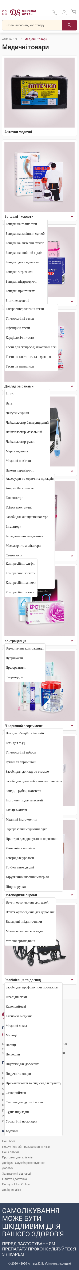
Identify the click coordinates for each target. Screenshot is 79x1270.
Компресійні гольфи (20, 563)
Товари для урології (20, 858)
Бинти (10, 393)
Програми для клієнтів (17, 1157)
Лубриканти (14, 658)
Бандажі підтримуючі (21, 281)
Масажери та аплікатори (23, 545)
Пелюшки (13, 1054)
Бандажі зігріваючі (19, 272)
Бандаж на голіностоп (21, 224)
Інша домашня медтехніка (24, 536)
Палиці (11, 1045)
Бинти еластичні (17, 300)
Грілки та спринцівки (21, 762)
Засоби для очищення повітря (27, 517)
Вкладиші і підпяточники (24, 921)
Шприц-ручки (16, 886)
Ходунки (12, 1131)
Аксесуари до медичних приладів (30, 478)
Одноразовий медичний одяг (26, 829)
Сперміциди (14, 677)
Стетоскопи (14, 555)
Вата (9, 403)
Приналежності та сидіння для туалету (33, 1083)
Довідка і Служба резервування (23, 1163)
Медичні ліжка (16, 1026)
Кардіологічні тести (20, 337)
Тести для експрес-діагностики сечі (31, 347)
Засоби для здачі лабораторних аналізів (34, 781)
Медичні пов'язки (18, 460)
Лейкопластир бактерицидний (27, 422)
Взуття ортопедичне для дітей (27, 902)
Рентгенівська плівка (20, 848)
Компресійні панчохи (21, 582)
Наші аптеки (10, 1152)
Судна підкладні (17, 1112)
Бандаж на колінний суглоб (25, 233)
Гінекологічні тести (20, 318)
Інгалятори (13, 526)
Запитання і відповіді (16, 1173)
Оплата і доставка (14, 1179)
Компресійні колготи (20, 573)
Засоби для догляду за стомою (27, 771)
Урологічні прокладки (21, 1121)
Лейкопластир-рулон (20, 441)
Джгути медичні (17, 413)
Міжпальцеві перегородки (24, 931)
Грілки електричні (19, 507)
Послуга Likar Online (16, 1184)
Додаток (7, 1168)
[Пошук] (69, 25)
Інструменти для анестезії (24, 800)
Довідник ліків (11, 1189)
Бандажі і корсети (18, 217)
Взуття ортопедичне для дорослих (30, 912)
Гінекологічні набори (21, 752)
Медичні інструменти (21, 819)
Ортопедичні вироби (20, 895)
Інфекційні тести (18, 328)
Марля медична (17, 451)
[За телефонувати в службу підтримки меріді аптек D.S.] (54, 14)
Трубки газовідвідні (20, 867)
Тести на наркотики (20, 366)
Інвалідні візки (16, 997)
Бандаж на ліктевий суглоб (25, 243)
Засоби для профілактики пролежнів (32, 987)
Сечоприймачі (16, 1093)
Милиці (11, 1035)
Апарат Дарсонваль (19, 488)
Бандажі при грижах (20, 291)
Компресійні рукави (20, 592)
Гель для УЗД (15, 743)
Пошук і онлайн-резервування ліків (26, 1146)
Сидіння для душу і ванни (24, 1102)
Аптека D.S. (9, 39)
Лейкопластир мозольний (24, 432)
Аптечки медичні (18, 132)
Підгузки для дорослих (22, 1064)
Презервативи (15, 667)
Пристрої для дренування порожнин (32, 839)
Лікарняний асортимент (23, 726)
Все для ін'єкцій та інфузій (25, 733)
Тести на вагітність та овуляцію (28, 356)
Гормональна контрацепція (25, 648)
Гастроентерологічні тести (25, 309)
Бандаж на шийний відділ (24, 252)
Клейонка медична (19, 1016)
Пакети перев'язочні (20, 470)
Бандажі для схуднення (22, 262)
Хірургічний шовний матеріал (27, 877)
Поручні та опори (18, 1073)
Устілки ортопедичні (20, 941)
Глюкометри (14, 497)
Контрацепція (15, 641)
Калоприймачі (16, 1006)
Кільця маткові (16, 810)
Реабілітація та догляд (22, 980)
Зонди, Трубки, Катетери (23, 791)
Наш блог (8, 1141)
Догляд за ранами (18, 386)
